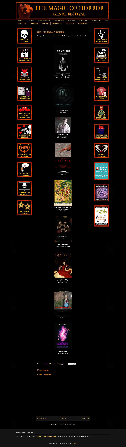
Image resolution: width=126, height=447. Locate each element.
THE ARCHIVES (59, 21)
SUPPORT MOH (57, 24)
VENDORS (34, 24)
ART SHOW (71, 21)
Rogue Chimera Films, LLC (46, 436)
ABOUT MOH (30, 21)
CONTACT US (70, 24)
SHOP (106, 21)
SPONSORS (45, 24)
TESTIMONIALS (96, 21)
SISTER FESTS (82, 24)
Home (63, 418)
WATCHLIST (83, 21)
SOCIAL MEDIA (22, 24)
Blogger (74, 443)
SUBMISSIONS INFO (44, 21)
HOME (20, 21)
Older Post (85, 418)
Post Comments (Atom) (67, 424)
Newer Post (41, 418)
